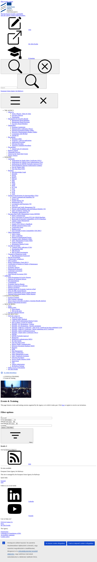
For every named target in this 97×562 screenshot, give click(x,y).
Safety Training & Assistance (20, 356)
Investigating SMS (17, 249)
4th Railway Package (18, 366)
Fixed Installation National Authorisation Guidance (27, 165)
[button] (2, 373)
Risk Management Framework (21, 256)
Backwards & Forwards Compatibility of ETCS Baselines (29, 219)
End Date (3, 424)
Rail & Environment (14, 257)
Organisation (15, 117)
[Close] (1, 416)
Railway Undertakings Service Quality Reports (22, 292)
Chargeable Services (14, 152)
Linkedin (17, 502)
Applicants (11, 159)
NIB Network (16, 250)
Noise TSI (15, 205)
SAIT (13, 194)
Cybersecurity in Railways (16, 259)
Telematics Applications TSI (20, 212)
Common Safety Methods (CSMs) (22, 239)
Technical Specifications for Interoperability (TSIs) (23, 195)
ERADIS (14, 174)
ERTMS (14, 334)
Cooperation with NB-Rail (19, 134)
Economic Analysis (14, 267)
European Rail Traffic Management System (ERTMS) (24, 214)
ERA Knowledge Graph (19, 172)
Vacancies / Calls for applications (21, 140)
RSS (16, 464)
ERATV (14, 177)
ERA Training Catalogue (15, 299)
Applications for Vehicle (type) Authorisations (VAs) (27, 162)
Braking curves (16, 229)
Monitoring (15, 337)
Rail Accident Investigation (20, 252)
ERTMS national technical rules (21, 225)
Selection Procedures (18, 357)
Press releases (16, 309)
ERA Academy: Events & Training (22, 322)
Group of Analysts (17, 242)
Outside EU (15, 135)
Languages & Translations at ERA (11, 534)
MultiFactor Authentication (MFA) (22, 339)
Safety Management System (20, 354)
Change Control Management (20, 220)
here (63, 405)
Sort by (3, 450)
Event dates (4, 420)
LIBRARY (7, 276)
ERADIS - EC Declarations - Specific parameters (26, 326)
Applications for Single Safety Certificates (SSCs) (26, 160)
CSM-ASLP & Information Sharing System (25, 321)
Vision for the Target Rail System (18, 154)
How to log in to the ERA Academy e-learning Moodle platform (27, 301)
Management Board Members (20, 120)
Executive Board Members (20, 124)
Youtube (17, 516)
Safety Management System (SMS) (22, 240)
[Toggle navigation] (29, 100)
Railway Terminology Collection (17, 286)
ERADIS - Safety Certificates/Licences (23, 331)
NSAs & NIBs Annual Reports (17, 291)
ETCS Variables (16, 222)
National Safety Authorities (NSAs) (22, 129)
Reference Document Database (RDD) (23, 346)
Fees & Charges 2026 (18, 167)
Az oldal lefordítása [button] (10, 373)
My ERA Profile (16, 341)
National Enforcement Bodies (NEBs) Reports (21, 294)
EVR (13, 189)
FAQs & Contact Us (14, 316)
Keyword (3, 418)
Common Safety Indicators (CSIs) (22, 247)
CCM (13, 190)
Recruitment (11, 137)
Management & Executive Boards (18, 119)
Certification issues (17, 227)
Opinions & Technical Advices (17, 279)
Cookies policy (5, 537)
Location (3, 426)
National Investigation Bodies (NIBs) (23, 130)
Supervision (15, 361)
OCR (13, 192)
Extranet (3, 481)
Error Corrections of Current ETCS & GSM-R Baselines (28, 217)
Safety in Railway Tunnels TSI (21, 210)
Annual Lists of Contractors (20, 149)
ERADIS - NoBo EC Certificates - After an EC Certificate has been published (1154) (37, 327)
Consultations (12, 282)
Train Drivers (12, 266)
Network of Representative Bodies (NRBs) (24, 132)
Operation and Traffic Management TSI (23, 207)
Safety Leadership (17, 235)
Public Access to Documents (16, 367)
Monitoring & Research (15, 269)
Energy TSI (15, 199)
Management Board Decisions (21, 122)
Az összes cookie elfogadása (55, 543)
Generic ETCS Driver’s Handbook (22, 224)
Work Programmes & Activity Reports (19, 277)
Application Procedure (18, 142)
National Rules (12, 272)
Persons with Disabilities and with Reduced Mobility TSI (29, 209)
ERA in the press (17, 311)
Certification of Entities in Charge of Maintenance (23, 264)
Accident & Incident (14, 245)
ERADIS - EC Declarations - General (23, 324)
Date (2, 422)
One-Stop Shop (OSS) (18, 169)
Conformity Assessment (15, 271)
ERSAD (14, 179)
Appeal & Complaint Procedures (21, 145)
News (9, 306)
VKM (13, 184)
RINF (13, 185)
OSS (2, 483)
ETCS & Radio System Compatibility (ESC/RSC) (26, 230)
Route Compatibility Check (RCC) (18, 262)
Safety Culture (16, 234)
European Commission (18, 127)
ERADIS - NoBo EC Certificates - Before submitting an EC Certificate (33, 329)
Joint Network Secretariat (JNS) (17, 274)
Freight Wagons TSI (18, 200)
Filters (16, 436)
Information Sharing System (20, 244)
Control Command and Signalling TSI (23, 197)
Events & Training (13, 297)
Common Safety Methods (19, 319)
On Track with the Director (16, 312)
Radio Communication (18, 215)
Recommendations (13, 281)
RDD (13, 182)
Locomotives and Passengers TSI (21, 204)
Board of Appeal (13, 150)
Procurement (12, 147)
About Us (11, 112)
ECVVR (14, 187)
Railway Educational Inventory (17, 302)
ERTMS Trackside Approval (20, 336)
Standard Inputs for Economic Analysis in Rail (22, 289)
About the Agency (17, 317)
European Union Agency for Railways (12, 91)
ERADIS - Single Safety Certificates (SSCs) (25, 332)
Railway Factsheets (14, 287)
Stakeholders (12, 125)
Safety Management (14, 232)
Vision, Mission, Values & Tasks (21, 114)
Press (2, 524)
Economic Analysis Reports (16, 284)
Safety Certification (17, 352)
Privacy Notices (13, 155)
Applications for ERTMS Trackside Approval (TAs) (27, 164)
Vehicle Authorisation (18, 364)
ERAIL (14, 175)
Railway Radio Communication (21, 344)
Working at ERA (17, 139)
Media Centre (12, 307)
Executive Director (17, 115)
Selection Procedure (18, 144)
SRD (13, 180)
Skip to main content (7, 1)
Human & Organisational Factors (21, 237)
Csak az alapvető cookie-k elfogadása (81, 543)
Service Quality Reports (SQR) (21, 359)
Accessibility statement (7, 535)
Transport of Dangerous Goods (17, 254)
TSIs (13, 362)
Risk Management (17, 351)
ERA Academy (12, 261)
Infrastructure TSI (17, 202)
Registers (11, 170)
